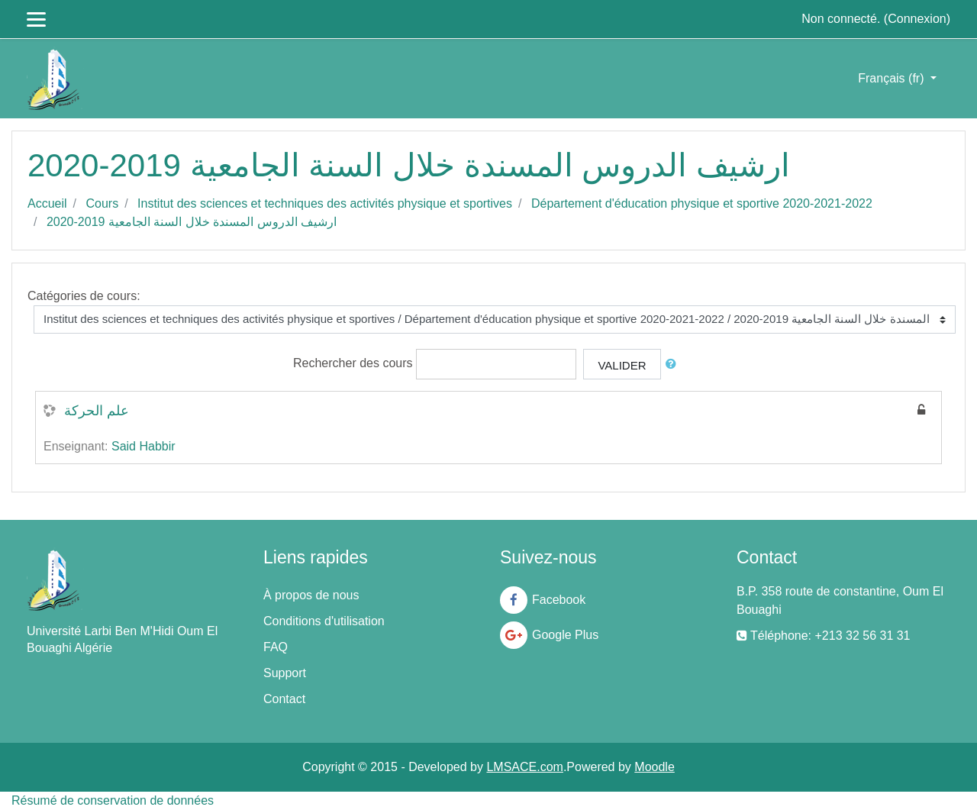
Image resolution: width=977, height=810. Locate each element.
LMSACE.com (524, 766)
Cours (101, 203)
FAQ (275, 647)
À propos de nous (311, 595)
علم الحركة (96, 410)
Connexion (917, 18)
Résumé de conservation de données (112, 800)
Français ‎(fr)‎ (892, 78)
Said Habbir (143, 446)
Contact (284, 698)
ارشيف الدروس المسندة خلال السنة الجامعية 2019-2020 (192, 221)
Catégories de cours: (83, 295)
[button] (674, 364)
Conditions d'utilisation (324, 621)
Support (284, 672)
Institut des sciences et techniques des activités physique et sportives (324, 203)
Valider (622, 365)
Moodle (654, 766)
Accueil (47, 203)
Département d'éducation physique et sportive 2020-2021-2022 (701, 203)
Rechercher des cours (353, 363)
